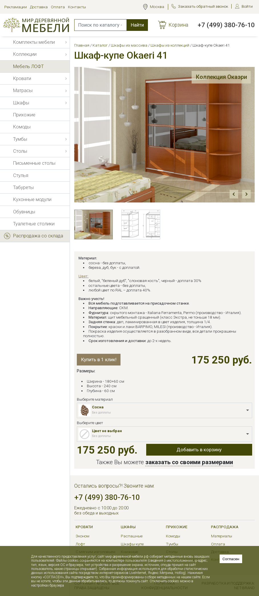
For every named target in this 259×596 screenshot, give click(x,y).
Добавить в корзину (199, 449)
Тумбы (172, 544)
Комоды (173, 536)
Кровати (84, 527)
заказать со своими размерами (189, 462)
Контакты (77, 7)
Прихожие (176, 527)
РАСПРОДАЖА (224, 527)
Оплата (58, 7)
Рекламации (15, 7)
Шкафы (128, 527)
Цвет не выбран (107, 431)
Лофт (80, 544)
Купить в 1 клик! (99, 359)
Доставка (39, 7)
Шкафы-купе (132, 544)
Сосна (98, 407)
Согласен (230, 559)
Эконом (82, 536)
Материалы (221, 536)
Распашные (131, 536)
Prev (234, 194)
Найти (137, 25)
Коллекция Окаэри (221, 76)
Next (246, 194)
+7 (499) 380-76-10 (226, 25)
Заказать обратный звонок (203, 6)
